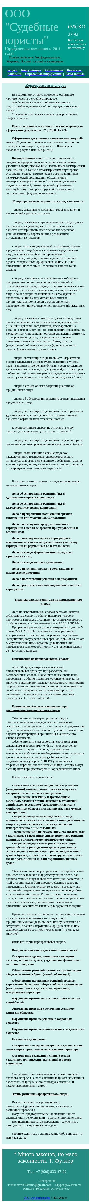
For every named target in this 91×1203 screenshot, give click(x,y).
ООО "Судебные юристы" (37, 1197)
